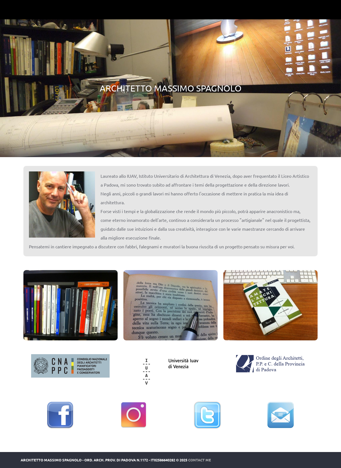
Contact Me (199, 460)
